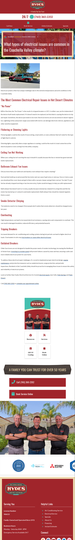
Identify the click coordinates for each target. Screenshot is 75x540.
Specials (48, 517)
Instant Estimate (51, 526)
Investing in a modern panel (20, 251)
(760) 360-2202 (43, 16)
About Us (48, 520)
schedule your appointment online (27, 283)
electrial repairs (44, 275)
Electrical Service (51, 514)
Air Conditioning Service (54, 511)
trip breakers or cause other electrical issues (36, 237)
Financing (48, 523)
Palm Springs (61, 275)
